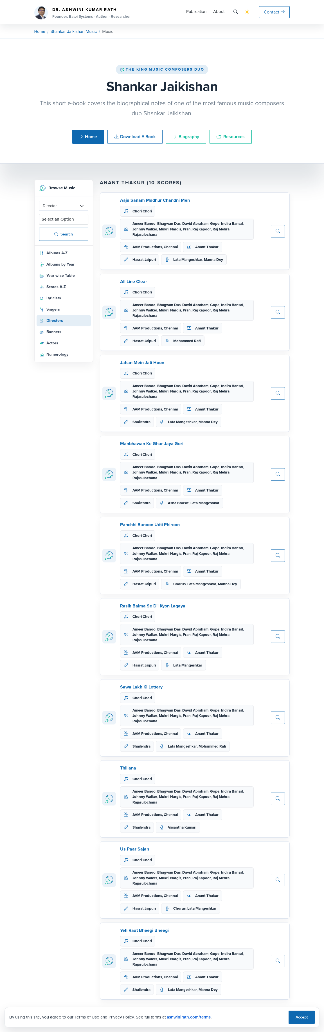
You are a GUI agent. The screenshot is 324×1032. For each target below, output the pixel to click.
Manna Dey (213, 259)
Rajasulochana (144, 234)
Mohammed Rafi (187, 341)
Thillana (128, 768)
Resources (231, 136)
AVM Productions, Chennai (155, 247)
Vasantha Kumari (182, 827)
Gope (214, 223)
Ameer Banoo (144, 223)
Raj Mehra (221, 229)
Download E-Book (135, 136)
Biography (186, 136)
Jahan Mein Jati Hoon (142, 362)
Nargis (175, 229)
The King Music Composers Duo (162, 69)
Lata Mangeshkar (187, 259)
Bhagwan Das (169, 223)
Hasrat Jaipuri (144, 259)
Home (39, 31)
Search (63, 234)
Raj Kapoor (201, 229)
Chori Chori (142, 211)
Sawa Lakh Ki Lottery (141, 687)
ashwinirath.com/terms (189, 1017)
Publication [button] (196, 11)
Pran (187, 229)
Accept (302, 1017)
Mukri (163, 229)
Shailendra (141, 422)
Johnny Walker (144, 229)
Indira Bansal (232, 223)
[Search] (235, 11)
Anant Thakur (207, 247)
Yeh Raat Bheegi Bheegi (144, 930)
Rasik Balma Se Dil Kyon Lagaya (152, 606)
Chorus (179, 584)
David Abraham (195, 223)
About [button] (218, 11)
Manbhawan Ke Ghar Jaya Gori (151, 443)
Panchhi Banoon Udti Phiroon (150, 524)
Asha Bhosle (178, 503)
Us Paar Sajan (134, 849)
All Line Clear (133, 281)
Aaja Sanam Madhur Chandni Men (155, 200)
